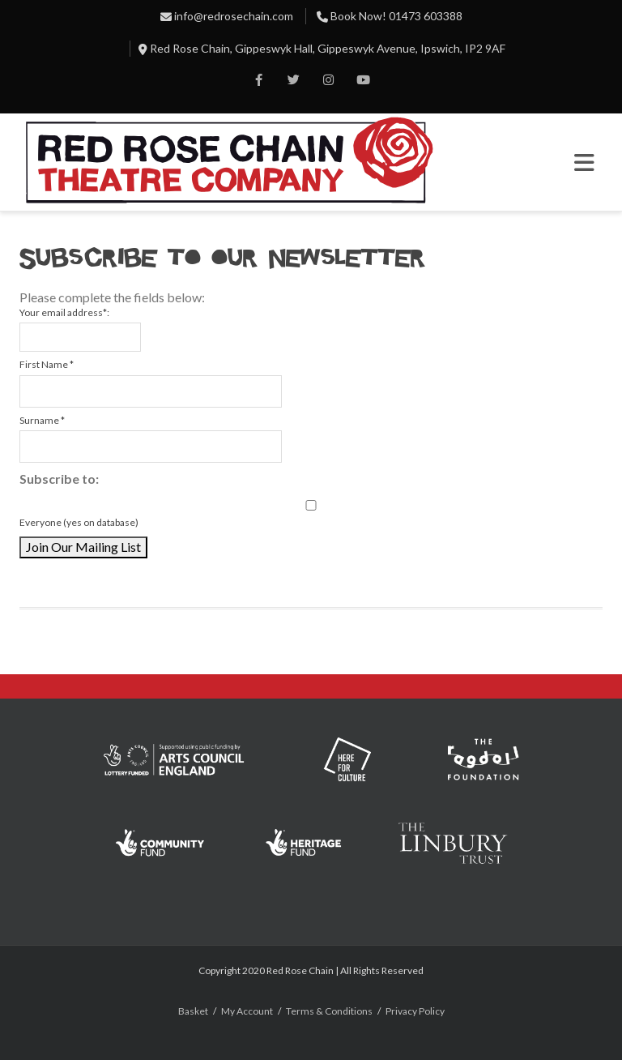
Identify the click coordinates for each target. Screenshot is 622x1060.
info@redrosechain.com (233, 16)
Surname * (42, 420)
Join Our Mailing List (83, 546)
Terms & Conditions (329, 1011)
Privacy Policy (415, 1011)
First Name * (46, 364)
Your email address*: (64, 312)
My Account (247, 1011)
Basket (193, 1011)
